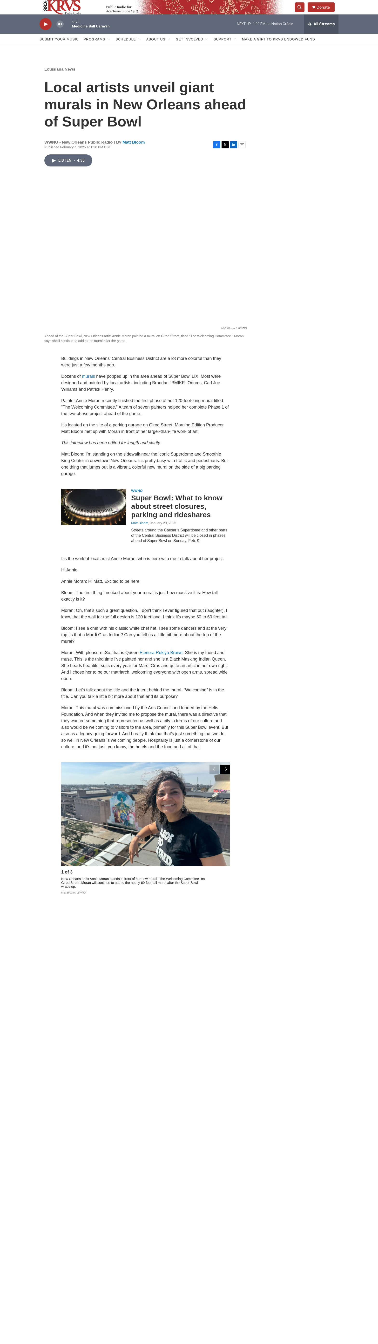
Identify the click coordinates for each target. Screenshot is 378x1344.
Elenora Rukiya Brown (161, 663)
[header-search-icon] (302, 13)
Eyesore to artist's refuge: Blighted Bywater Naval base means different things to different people (179, 1112)
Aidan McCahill (142, 1133)
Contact (148, 1284)
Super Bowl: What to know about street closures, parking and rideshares (176, 517)
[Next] (225, 884)
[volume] (60, 35)
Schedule (125, 50)
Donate (326, 12)
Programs (94, 50)
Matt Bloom (133, 153)
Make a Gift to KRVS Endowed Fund (278, 50)
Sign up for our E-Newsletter (291, 1274)
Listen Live (214, 1284)
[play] (45, 35)
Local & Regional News (149, 1092)
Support (222, 50)
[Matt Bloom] (55, 1217)
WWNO (136, 501)
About (147, 1274)
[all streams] (321, 35)
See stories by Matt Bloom (97, 1232)
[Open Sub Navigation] (109, 50)
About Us (155, 50)
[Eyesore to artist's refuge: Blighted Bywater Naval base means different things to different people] (93, 1109)
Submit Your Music (59, 50)
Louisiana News (59, 80)
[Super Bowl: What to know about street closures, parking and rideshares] (93, 518)
